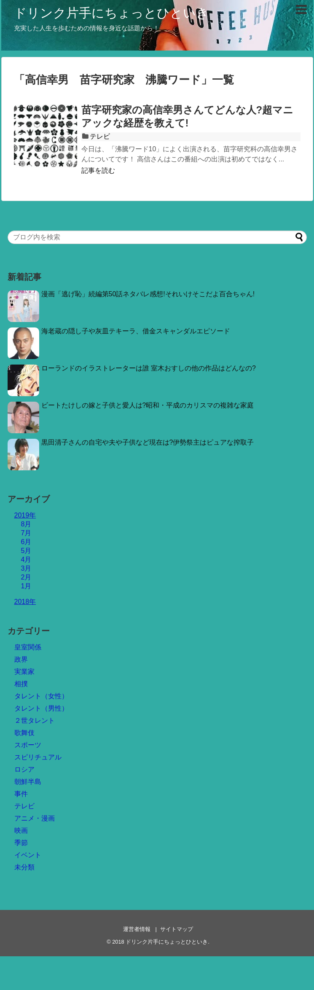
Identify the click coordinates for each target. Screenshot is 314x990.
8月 (26, 524)
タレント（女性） (41, 696)
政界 (21, 659)
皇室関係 (27, 647)
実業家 (24, 671)
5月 (26, 550)
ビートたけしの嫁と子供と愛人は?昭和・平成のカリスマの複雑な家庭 (147, 405)
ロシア (24, 769)
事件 (21, 793)
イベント (27, 855)
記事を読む (98, 170)
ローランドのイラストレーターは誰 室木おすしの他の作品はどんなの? (148, 368)
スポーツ (27, 745)
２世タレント (34, 720)
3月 (26, 568)
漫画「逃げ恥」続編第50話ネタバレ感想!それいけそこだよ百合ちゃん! (148, 294)
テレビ (100, 136)
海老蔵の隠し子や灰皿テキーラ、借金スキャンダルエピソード (135, 331)
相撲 (21, 683)
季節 (21, 842)
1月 (26, 586)
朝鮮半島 (27, 781)
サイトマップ (176, 929)
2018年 (25, 601)
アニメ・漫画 (34, 818)
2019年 (25, 515)
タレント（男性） (41, 708)
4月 (26, 559)
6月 (26, 541)
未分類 (24, 867)
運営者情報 (136, 929)
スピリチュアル (38, 757)
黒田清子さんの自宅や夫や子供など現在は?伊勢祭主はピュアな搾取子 (147, 442)
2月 (26, 577)
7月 (26, 533)
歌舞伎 (24, 732)
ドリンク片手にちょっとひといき (111, 13)
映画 (21, 830)
